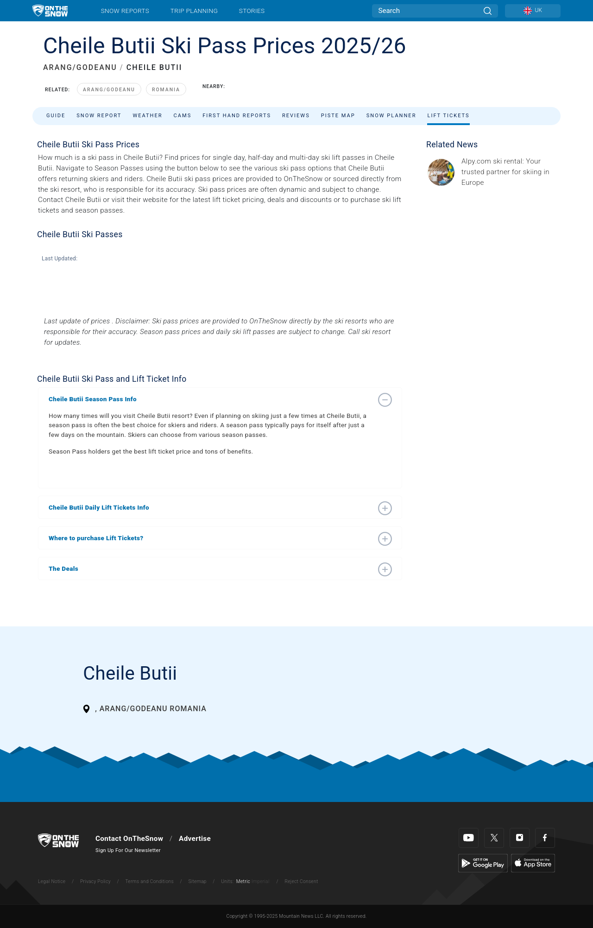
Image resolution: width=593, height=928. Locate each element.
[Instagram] (520, 838)
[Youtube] (469, 838)
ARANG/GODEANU (80, 67)
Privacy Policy (95, 881)
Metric (243, 881)
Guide (55, 116)
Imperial (261, 881)
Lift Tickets (448, 116)
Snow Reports (125, 10)
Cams (183, 116)
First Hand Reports (236, 116)
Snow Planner (391, 116)
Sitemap (197, 881)
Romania (166, 90)
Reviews (296, 116)
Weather (147, 116)
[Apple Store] (533, 863)
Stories (252, 10)
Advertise (195, 838)
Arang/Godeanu (109, 90)
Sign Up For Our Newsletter (128, 850)
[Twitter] (494, 838)
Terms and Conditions (149, 881)
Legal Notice (51, 881)
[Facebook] (545, 838)
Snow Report (98, 116)
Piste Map (338, 116)
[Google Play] (483, 863)
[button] (211, 399)
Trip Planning (194, 10)
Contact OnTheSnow (129, 838)
